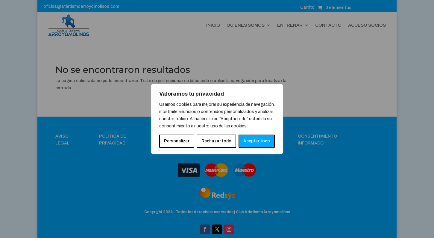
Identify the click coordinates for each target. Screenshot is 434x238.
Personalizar (176, 141)
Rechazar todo (216, 141)
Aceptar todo (256, 141)
